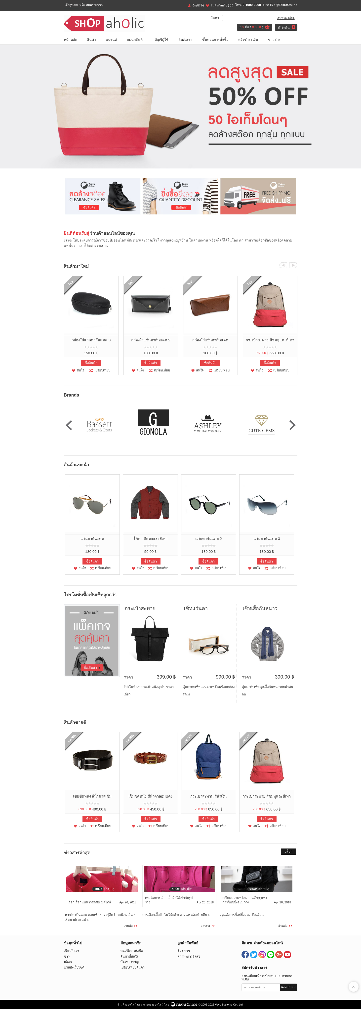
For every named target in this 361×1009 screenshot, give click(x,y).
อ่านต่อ (128, 926)
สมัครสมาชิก (94, 5)
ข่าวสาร (274, 39)
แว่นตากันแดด (92, 538)
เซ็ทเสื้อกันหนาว (260, 608)
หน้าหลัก (70, 39)
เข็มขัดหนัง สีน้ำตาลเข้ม (92, 796)
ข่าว (67, 956)
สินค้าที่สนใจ (222, 5)
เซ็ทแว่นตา (196, 608)
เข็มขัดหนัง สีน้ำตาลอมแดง (150, 796)
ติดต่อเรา (185, 39)
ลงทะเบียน (288, 987)
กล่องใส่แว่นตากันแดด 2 (150, 340)
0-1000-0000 (251, 5)
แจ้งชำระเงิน (248, 39)
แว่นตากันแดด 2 (208, 538)
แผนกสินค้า (136, 39)
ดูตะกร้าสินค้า (267, 27)
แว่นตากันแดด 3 (266, 538)
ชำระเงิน (284, 27)
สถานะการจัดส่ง (188, 956)
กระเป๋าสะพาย (140, 608)
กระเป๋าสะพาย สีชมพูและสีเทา (270, 340)
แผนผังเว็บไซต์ (74, 967)
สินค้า (91, 39)
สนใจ (80, 370)
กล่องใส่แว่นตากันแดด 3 (91, 340)
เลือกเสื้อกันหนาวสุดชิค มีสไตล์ (89, 902)
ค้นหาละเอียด (286, 18)
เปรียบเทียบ (102, 370)
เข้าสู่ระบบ (71, 5)
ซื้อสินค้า (91, 363)
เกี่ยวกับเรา (71, 951)
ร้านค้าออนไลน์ (127, 1004)
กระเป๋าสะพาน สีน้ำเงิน (208, 796)
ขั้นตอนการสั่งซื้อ (215, 39)
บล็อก (288, 851)
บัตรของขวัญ (129, 962)
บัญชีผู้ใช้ (198, 5)
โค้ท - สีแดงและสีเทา (150, 538)
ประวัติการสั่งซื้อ (131, 951)
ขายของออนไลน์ (153, 1004)
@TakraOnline (286, 5)
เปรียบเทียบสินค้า (132, 967)
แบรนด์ (111, 39)
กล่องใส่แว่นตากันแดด (210, 340)
